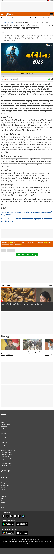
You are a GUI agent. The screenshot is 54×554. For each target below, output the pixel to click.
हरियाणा (3, 500)
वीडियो (13, 18)
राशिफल (49, 18)
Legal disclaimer (13, 541)
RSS (46, 541)
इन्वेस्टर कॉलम (4, 426)
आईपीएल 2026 (24, 18)
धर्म (8, 22)
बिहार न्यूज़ (3, 487)
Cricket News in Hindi (6, 454)
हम (1, 420)
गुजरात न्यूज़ (3, 496)
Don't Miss (6, 285)
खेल (40, 18)
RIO (50, 541)
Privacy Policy (22, 541)
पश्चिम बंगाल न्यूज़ (5, 485)
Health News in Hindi (6, 463)
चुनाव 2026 (7, 18)
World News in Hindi (6, 448)
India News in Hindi (6, 445)
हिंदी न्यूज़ (9, 242)
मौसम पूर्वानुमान (4, 437)
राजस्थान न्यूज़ (4, 494)
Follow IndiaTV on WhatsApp (27, 255)
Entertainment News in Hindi (8, 450)
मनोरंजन (36, 18)
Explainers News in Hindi (7, 461)
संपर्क (2, 418)
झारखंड (2, 507)
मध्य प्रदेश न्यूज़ (4, 489)
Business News (5, 456)
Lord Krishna (11, 250)
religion (3, 250)
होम (1, 18)
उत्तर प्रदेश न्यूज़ (4, 481)
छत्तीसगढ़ (3, 502)
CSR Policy (30, 541)
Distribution (27, 543)
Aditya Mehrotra (10, 31)
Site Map (5, 541)
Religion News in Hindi (6, 459)
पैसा (44, 18)
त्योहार (12, 22)
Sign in (51, 0)
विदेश (31, 18)
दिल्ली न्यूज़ (3, 483)
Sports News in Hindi (6, 452)
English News (4, 429)
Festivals (46, 242)
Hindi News (3, 22)
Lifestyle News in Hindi (6, 465)
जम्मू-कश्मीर (3, 505)
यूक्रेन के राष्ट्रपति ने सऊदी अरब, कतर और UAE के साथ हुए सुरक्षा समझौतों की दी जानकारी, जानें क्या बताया (10, 343)
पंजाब (2, 498)
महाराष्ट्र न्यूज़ (3, 491)
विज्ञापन (2, 422)
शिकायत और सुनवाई (5, 424)
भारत (17, 18)
